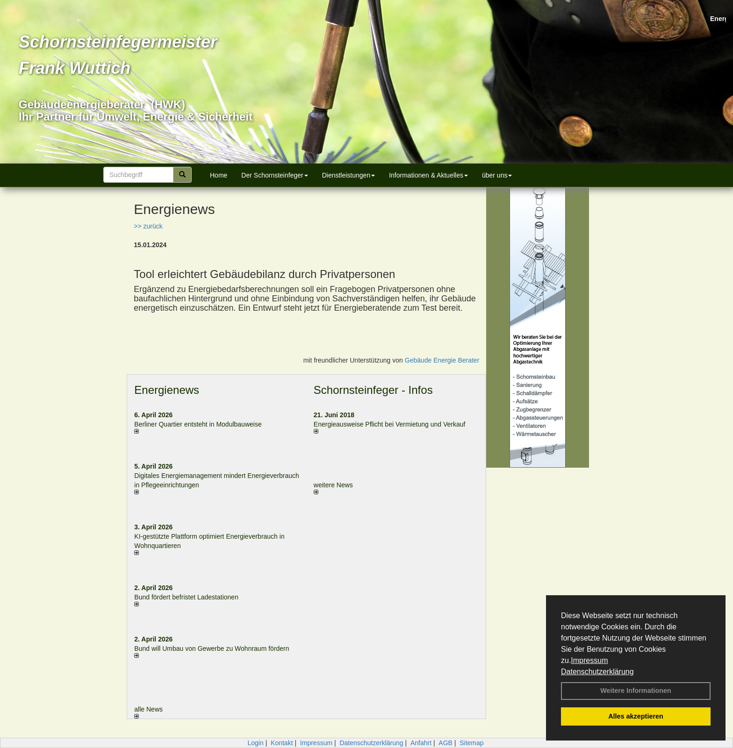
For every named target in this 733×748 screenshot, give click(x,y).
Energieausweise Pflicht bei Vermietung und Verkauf (390, 424)
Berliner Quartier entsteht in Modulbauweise (197, 424)
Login (255, 743)
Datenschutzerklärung (597, 672)
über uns (497, 175)
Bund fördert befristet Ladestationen (186, 597)
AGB (445, 743)
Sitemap (471, 743)
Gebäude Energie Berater (442, 360)
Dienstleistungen (348, 175)
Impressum (589, 660)
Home (218, 175)
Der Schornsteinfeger (274, 175)
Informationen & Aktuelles (428, 175)
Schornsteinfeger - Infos (373, 390)
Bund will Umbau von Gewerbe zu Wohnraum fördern (211, 648)
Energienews (166, 390)
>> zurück (148, 226)
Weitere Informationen (635, 690)
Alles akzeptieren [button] (635, 716)
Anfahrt (420, 743)
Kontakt (282, 743)
